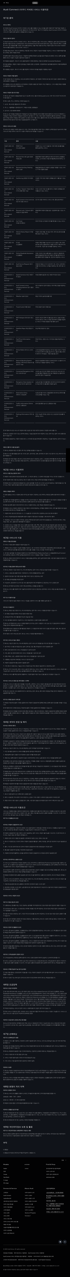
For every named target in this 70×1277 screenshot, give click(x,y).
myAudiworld (7, 1198)
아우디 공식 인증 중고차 (52, 1174)
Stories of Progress (30, 1213)
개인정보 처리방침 (8, 1253)
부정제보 (30, 1256)
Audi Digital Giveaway (44, 1259)
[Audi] (35, 3)
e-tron (26, 1168)
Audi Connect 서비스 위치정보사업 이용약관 (14, 1256)
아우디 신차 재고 (50, 1171)
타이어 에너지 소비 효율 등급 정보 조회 (44, 1256)
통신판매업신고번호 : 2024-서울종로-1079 (55, 1196)
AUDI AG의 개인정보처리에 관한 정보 (27, 1259)
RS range (6, 1183)
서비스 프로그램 (7, 1218)
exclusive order (50, 1177)
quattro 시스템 (29, 1204)
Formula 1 (28, 1215)
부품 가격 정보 (7, 1224)
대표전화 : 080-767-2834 (53, 1208)
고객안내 (5, 1192)
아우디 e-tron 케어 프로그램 (10, 1221)
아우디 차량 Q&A (7, 1207)
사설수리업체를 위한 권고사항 (11, 1227)
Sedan (5, 1168)
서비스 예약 (6, 1215)
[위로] (64, 1160)
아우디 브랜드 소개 (30, 1198)
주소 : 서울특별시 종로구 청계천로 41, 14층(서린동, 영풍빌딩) (55, 1204)
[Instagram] (65, 1242)
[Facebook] (60, 1242)
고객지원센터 (6, 1210)
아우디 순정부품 (7, 1230)
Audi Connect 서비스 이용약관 (36, 1253)
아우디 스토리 (28, 1195)
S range (5, 1180)
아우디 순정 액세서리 (8, 1233)
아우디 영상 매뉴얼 (8, 1204)
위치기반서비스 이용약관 (20, 1253)
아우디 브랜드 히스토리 (31, 1201)
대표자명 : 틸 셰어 (51, 1200)
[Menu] (6, 3)
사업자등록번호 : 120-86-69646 (54, 1192)
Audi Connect (7, 1195)
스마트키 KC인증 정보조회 (10, 1259)
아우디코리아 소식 (29, 1207)
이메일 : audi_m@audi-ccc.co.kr (55, 1211)
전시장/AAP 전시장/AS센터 (53, 1168)
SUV (4, 1171)
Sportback (6, 1177)
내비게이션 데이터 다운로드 (10, 1201)
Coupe (5, 1174)
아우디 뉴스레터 (29, 1210)
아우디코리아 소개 (29, 1192)
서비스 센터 (6, 1213)
